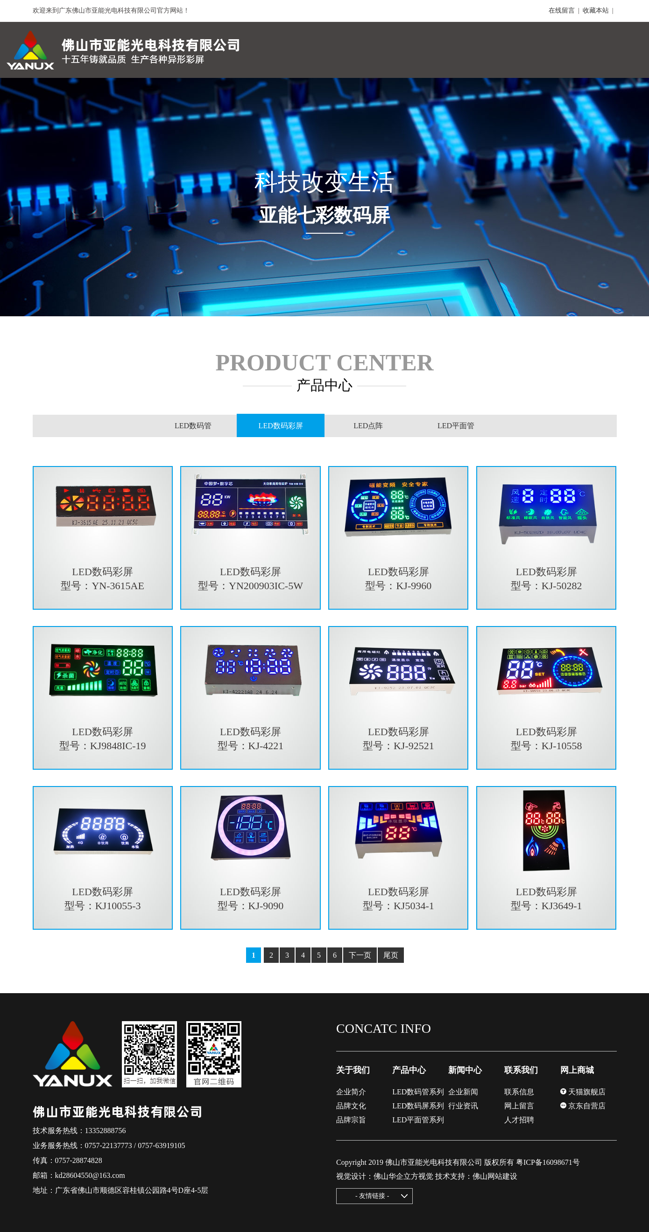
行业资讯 (463, 1106)
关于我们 (353, 1070)
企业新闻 (463, 1092)
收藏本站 (596, 10)
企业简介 (351, 1092)
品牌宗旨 (351, 1120)
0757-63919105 (161, 1145)
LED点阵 (368, 426)
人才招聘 (519, 1120)
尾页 (390, 955)
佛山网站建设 (495, 1176)
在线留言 (562, 10)
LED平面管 (455, 426)
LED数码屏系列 (418, 1106)
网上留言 (519, 1106)
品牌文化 (351, 1106)
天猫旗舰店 (583, 1092)
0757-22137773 (108, 1145)
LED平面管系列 (418, 1120)
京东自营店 (583, 1106)
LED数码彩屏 (280, 426)
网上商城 (577, 1070)
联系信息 (519, 1092)
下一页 (360, 955)
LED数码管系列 (418, 1092)
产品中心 (409, 1070)
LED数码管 (193, 426)
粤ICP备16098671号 (548, 1162)
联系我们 (521, 1070)
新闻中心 (465, 1070)
